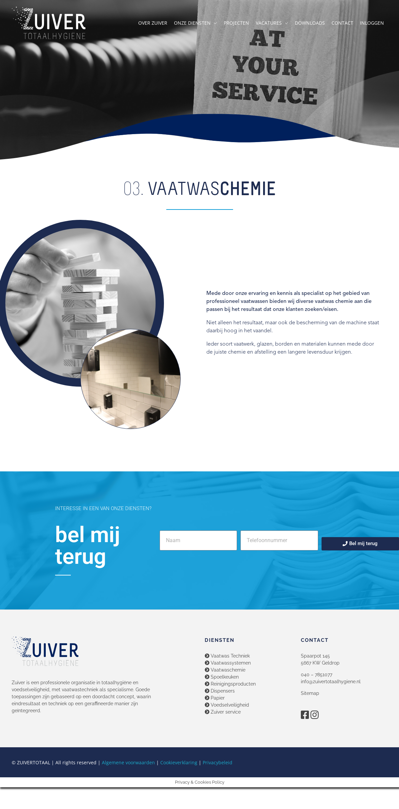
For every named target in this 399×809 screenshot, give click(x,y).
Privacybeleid (217, 762)
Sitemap (310, 693)
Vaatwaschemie (225, 670)
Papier (215, 698)
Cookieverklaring (178, 762)
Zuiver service (223, 712)
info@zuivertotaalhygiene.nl (331, 681)
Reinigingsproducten (230, 684)
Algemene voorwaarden (128, 762)
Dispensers (220, 691)
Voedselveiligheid (227, 705)
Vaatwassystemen (228, 663)
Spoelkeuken (222, 677)
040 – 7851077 (316, 674)
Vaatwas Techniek (227, 656)
